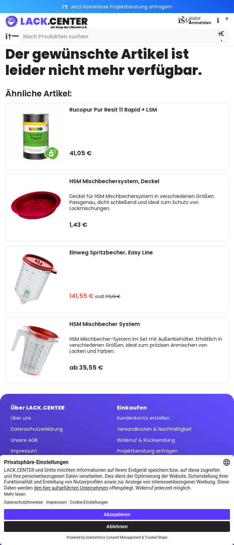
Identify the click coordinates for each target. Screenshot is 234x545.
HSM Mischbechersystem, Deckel (114, 181)
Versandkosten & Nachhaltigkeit (154, 429)
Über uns (21, 418)
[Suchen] (222, 36)
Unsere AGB (24, 440)
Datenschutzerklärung (37, 429)
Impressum (24, 451)
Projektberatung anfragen (147, 451)
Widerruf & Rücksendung (146, 440)
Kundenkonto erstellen (143, 418)
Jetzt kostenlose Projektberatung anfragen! (117, 6)
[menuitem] (10, 36)
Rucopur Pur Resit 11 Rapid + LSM (113, 110)
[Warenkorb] (222, 20)
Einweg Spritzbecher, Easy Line (111, 252)
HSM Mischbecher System (104, 324)
